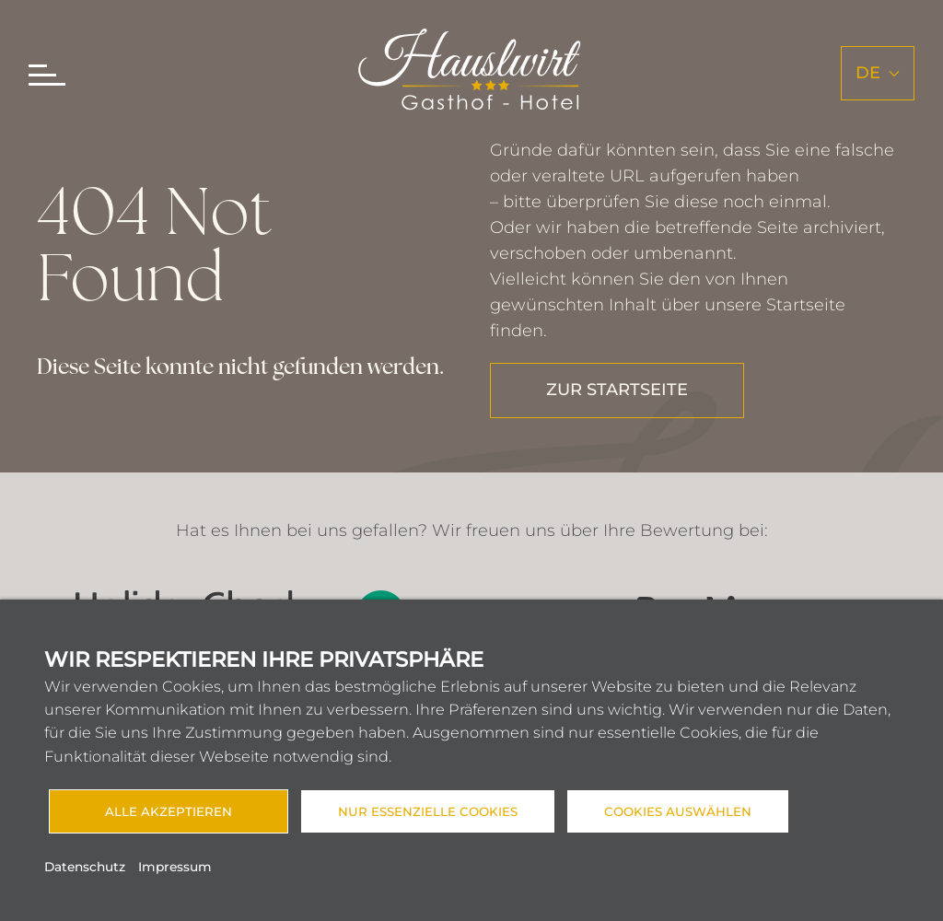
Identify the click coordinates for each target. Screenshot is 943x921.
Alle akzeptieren (168, 811)
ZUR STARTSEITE (617, 389)
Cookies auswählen (677, 811)
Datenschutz (84, 866)
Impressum (175, 866)
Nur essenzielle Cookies (428, 811)
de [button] (878, 73)
